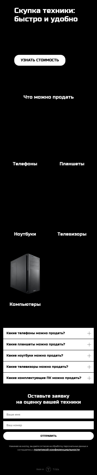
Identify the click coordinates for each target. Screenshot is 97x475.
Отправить (48, 436)
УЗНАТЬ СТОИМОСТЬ (40, 60)
